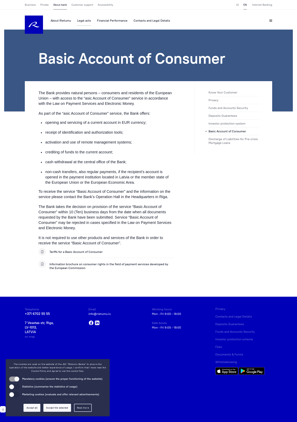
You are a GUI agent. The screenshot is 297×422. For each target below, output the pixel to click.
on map (30, 336)
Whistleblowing (226, 362)
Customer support (82, 4)
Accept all (32, 407)
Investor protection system (227, 123)
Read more (83, 407)
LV (237, 4)
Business (30, 4)
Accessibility (105, 4)
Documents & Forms (229, 354)
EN (245, 4)
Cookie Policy (38, 370)
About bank (60, 4)
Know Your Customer (223, 92)
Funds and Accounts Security (228, 108)
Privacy (213, 100)
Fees (218, 347)
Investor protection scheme (234, 339)
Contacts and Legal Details (152, 20)
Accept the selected (57, 407)
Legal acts (84, 20)
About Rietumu (61, 20)
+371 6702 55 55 (37, 313)
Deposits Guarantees (223, 116)
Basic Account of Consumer (227, 131)
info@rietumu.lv (99, 314)
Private (44, 4)
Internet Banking (262, 4)
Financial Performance (112, 20)
